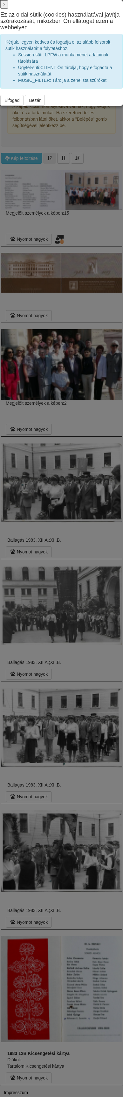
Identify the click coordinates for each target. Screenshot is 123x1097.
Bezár (35, 100)
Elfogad (11, 100)
